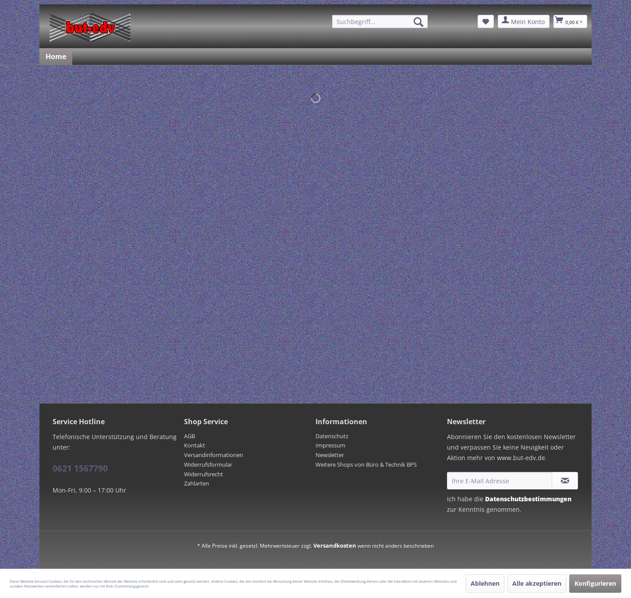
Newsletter (330, 455)
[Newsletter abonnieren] (565, 480)
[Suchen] (418, 22)
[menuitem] (380, 21)
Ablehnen (485, 583)
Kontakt (194, 445)
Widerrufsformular (208, 464)
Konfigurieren (595, 583)
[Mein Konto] (523, 21)
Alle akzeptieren (536, 583)
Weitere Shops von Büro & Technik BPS (366, 464)
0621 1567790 (80, 468)
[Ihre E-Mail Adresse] (499, 480)
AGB (189, 436)
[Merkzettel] (486, 21)
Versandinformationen (213, 455)
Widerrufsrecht (203, 474)
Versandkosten (334, 545)
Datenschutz (332, 436)
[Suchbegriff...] (380, 21)
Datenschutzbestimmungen (528, 499)
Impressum (330, 445)
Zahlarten (196, 483)
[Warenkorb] (570, 21)
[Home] (55, 56)
